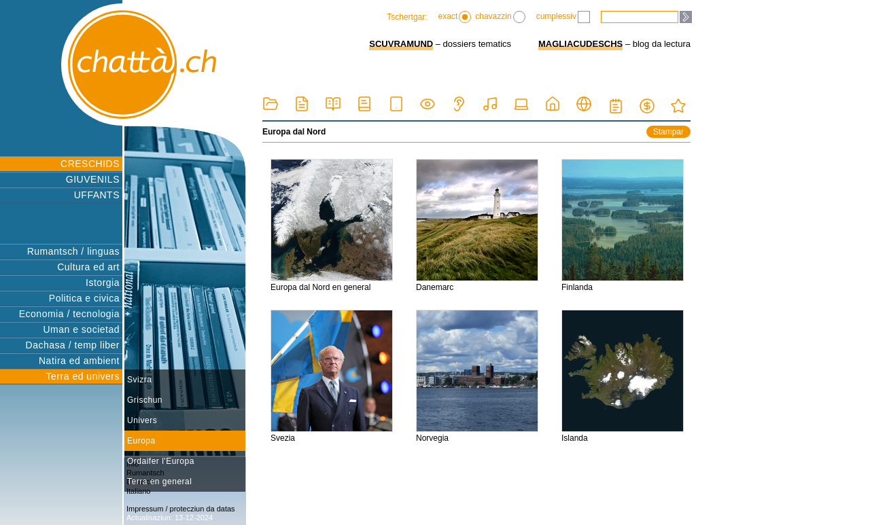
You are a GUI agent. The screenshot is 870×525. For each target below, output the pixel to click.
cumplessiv (563, 17)
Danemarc (477, 225)
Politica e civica (84, 298)
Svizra (139, 379)
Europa (141, 441)
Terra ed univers (83, 376)
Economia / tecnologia (69, 313)
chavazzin (500, 17)
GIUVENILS (93, 179)
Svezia (332, 376)
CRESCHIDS (90, 163)
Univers (142, 420)
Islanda (622, 376)
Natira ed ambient (79, 360)
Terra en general (159, 481)
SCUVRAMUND (401, 44)
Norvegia (477, 376)
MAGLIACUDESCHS (580, 44)
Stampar (668, 132)
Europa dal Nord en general (332, 225)
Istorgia (103, 282)
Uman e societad (81, 329)
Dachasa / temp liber (73, 345)
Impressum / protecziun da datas (180, 509)
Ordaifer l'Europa (160, 461)
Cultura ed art (88, 266)
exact (455, 17)
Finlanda (622, 225)
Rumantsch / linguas (73, 251)
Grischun (144, 400)
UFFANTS (97, 194)
